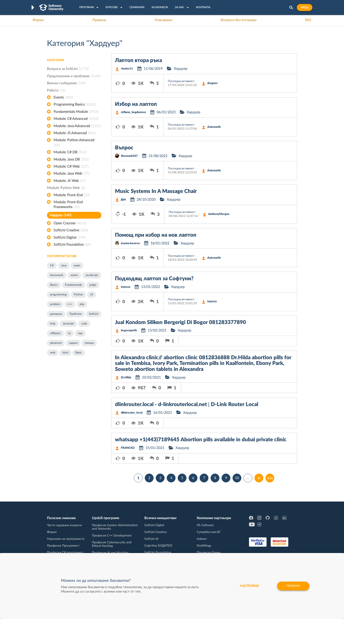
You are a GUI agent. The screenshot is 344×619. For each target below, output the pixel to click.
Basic (78, 352)
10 (237, 478)
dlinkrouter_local (131, 412)
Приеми (293, 586)
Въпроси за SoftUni (68, 68)
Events (63, 97)
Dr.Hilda (126, 377)
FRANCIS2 (128, 448)
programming (58, 294)
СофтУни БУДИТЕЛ (158, 545)
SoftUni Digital (69, 237)
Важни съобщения (66, 83)
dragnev (212, 83)
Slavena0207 (129, 156)
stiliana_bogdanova (133, 112)
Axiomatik (214, 127)
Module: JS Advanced (75, 133)
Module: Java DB (71, 159)
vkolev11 (127, 68)
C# (52, 265)
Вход (304, 7)
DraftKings (204, 545)
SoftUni (93, 314)
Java (63, 265)
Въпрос (124, 147)
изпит (74, 275)
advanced (56, 343)
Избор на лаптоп (136, 104)
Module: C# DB (70, 152)
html (65, 352)
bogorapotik (129, 330)
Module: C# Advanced (76, 118)
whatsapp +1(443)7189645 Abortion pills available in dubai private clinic (201, 439)
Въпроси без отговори (238, 20)
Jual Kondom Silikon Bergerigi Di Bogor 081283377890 (180, 322)
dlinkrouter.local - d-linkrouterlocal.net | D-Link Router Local (186, 404)
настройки (249, 586)
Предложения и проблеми (73, 76)
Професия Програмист (63, 545)
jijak (123, 199)
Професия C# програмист (65, 552)
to (69, 333)
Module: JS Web (70, 180)
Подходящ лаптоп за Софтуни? (154, 278)
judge (93, 285)
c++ (70, 304)
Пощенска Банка (208, 552)
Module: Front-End (72, 195)
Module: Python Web (66, 187)
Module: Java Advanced (77, 126)
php (82, 304)
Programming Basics (75, 104)
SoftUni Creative (71, 230)
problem (55, 304)
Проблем (75, 314)
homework (56, 275)
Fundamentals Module (76, 111)
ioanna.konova (130, 243)
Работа (56, 90)
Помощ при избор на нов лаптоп (155, 235)
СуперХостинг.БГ (209, 532)
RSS (308, 20)
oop (80, 333)
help (52, 323)
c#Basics (55, 333)
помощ (89, 343)
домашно (56, 314)
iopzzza (125, 287)
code (84, 323)
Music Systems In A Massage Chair (156, 191)
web (52, 352)
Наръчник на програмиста (65, 538)
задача (73, 343)
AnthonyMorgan (218, 214)
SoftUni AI (151, 538)
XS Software (205, 525)
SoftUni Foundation (72, 244)
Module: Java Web (71, 173)
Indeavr (202, 538)
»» (270, 478)
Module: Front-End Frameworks (68, 205)
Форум (38, 20)
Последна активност (181, 81)
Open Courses (70, 223)
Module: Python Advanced (74, 143)
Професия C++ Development (112, 535)
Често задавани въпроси (64, 525)
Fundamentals (73, 285)
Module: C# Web (71, 166)
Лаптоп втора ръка (138, 60)
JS (91, 294)
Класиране (163, 20)
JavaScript (91, 275)
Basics (54, 285)
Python (78, 294)
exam (77, 265)
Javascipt (68, 323)
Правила (99, 20)
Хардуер (60, 215)
